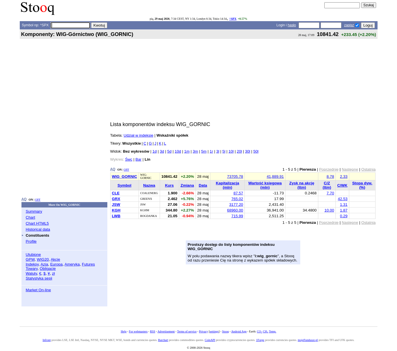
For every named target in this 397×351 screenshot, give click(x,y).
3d (162, 151)
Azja (44, 264)
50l (255, 151)
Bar (138, 159)
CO (259, 331)
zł (53, 273)
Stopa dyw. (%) (362, 185)
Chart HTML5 (37, 223)
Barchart (163, 340)
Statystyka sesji (39, 278)
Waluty (31, 273)
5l (223, 151)
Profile (31, 241)
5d (169, 151)
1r (211, 151)
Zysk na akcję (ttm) (301, 185)
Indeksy (32, 264)
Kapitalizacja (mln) (227, 185)
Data (203, 185)
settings (214, 331)
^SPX (232, 18)
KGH (116, 210)
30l (247, 151)
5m (204, 151)
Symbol (125, 185)
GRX (116, 199)
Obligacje (48, 268)
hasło (292, 25)
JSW (116, 204)
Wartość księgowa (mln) (265, 185)
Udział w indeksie (138, 135)
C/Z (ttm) (327, 185)
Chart (30, 217)
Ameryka (72, 264)
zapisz (349, 25)
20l (239, 151)
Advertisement (166, 331)
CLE (116, 193)
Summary (34, 211)
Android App (239, 331)
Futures (88, 264)
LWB (116, 216)
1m (187, 151)
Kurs (169, 185)
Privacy (203, 331)
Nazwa (149, 185)
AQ (24, 199)
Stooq (225, 331)
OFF (38, 199)
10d (178, 151)
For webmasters (138, 331)
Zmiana (187, 185)
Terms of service (187, 331)
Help (124, 331)
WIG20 (43, 259)
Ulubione (33, 254)
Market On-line (38, 290)
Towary (32, 268)
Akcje (55, 259)
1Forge (260, 340)
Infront (47, 340)
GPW (30, 259)
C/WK (342, 185)
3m (195, 151)
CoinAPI (210, 340)
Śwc (128, 159)
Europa (56, 264)
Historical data (38, 229)
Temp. (272, 331)
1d (154, 151)
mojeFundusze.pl (308, 340)
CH (265, 331)
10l (231, 151)
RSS (152, 331)
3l (217, 151)
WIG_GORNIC (124, 176)
